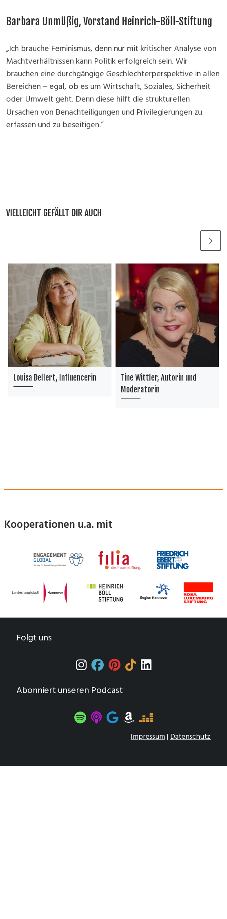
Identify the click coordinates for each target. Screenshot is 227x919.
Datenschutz (190, 737)
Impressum (148, 737)
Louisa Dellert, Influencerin (54, 378)
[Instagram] (81, 667)
